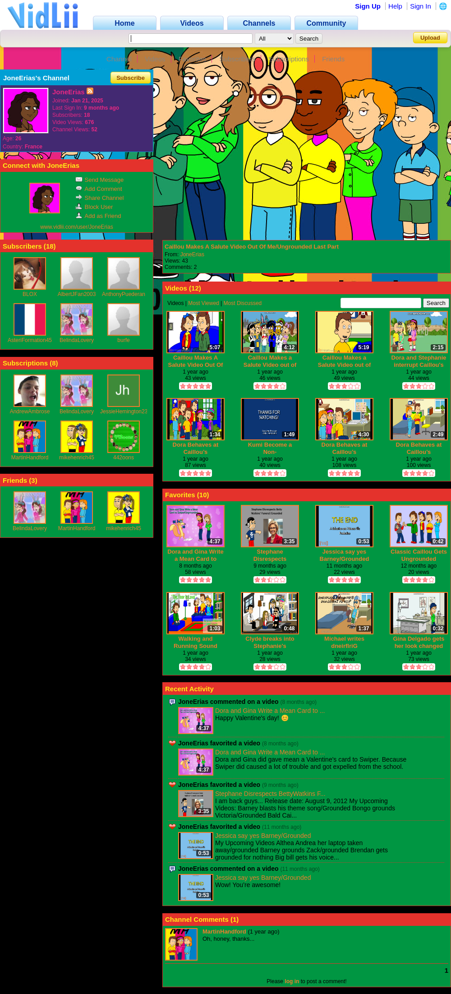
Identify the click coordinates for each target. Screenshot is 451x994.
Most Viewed (203, 303)
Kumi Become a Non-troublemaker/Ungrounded (270, 448)
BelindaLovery (77, 340)
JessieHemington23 (123, 411)
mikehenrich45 (76, 457)
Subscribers (237, 59)
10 (203, 495)
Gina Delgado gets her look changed (418, 642)
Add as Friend (98, 216)
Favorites (193, 59)
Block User (94, 206)
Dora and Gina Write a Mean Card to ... (270, 710)
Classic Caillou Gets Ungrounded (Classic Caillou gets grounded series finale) (418, 555)
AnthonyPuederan (123, 294)
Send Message (99, 179)
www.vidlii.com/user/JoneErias (76, 227)
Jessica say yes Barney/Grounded (344, 555)
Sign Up (368, 6)
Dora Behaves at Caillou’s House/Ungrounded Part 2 (344, 448)
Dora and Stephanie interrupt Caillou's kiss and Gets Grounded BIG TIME (419, 361)
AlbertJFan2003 (77, 294)
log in (292, 981)
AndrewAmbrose (30, 411)
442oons (123, 457)
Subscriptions (288, 59)
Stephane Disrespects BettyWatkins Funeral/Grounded (269, 555)
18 (50, 246)
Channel (119, 59)
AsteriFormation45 (30, 340)
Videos (155, 59)
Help (395, 6)
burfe (123, 340)
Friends (333, 59)
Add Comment (98, 188)
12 (195, 288)
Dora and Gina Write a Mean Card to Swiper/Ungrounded (195, 555)
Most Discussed (243, 303)
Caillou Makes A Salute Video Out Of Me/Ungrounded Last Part (252, 246)
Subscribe (130, 77)
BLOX (30, 294)
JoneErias (192, 254)
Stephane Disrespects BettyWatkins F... (270, 793)
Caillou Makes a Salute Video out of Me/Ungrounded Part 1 (270, 361)
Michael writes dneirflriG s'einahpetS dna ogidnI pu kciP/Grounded (344, 642)
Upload (430, 37)
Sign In (420, 6)
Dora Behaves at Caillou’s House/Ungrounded (418, 448)
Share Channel (99, 197)
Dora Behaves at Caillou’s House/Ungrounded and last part (195, 448)
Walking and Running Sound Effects (195, 642)
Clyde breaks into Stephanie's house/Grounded (269, 642)
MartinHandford (30, 457)
